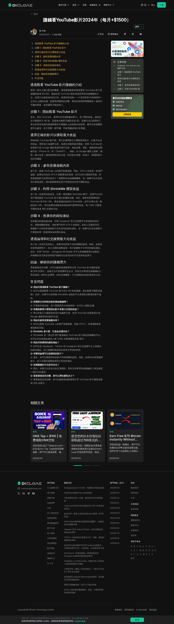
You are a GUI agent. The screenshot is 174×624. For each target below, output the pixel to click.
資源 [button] (75, 5)
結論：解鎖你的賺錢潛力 (47, 74)
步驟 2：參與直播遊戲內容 (48, 56)
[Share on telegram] (28, 493)
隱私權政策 (129, 609)
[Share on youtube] (33, 493)
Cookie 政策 (141, 609)
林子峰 (42, 31)
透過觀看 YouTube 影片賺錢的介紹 (52, 43)
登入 (153, 5)
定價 (84, 5)
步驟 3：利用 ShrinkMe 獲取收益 (51, 60)
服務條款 (118, 609)
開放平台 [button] (109, 5)
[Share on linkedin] (23, 493)
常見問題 (39, 78)
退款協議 (153, 609)
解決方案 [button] (64, 5)
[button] (145, 5)
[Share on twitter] (18, 493)
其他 (35, 431)
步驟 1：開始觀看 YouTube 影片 (50, 47)
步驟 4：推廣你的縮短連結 (48, 65)
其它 (133, 558)
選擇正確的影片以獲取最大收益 (50, 52)
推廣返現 (93, 5)
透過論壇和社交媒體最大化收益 (50, 69)
